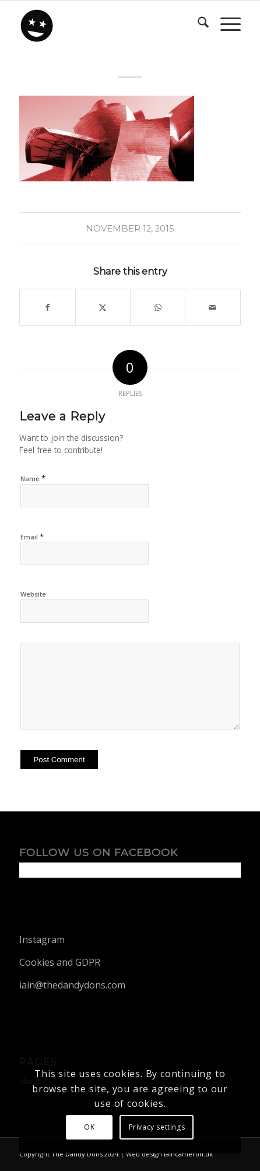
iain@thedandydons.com (72, 985)
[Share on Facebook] (47, 307)
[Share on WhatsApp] (158, 307)
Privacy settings (157, 1127)
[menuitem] (197, 24)
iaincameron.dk (188, 1153)
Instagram (42, 939)
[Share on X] (103, 307)
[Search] (197, 24)
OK (89, 1127)
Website (33, 594)
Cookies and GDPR (59, 962)
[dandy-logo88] (107, 24)
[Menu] (225, 24)
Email (32, 536)
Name (32, 478)
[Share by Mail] (212, 307)
